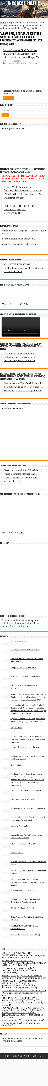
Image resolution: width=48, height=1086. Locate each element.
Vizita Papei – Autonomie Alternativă (25, 676)
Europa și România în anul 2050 (23, 667)
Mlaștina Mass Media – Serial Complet (25, 844)
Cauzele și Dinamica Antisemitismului (25, 650)
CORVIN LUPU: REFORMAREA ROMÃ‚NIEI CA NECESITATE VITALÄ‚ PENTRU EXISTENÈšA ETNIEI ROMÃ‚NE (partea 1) (24, 1001)
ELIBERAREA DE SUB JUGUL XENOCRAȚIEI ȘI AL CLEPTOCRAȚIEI (19, 209)
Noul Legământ (16, 765)
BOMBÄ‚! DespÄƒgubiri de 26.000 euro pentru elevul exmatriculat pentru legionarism (24, 976)
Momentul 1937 (16, 853)
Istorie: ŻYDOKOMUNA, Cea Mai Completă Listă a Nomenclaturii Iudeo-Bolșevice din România (28, 882)
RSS (3, 949)
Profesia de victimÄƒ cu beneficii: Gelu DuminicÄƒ (21, 1024)
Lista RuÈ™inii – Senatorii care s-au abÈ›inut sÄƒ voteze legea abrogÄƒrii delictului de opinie (24, 992)
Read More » (8, 98)
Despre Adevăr (16, 727)
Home (3, 22)
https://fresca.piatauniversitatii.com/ (19, 244)
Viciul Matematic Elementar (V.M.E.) (25, 935)
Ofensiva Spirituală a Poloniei (22, 908)
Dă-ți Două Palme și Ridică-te (22, 799)
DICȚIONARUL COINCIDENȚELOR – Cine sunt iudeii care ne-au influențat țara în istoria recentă (27, 739)
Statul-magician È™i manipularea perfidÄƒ (23, 1020)
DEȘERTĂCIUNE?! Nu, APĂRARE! (25, 747)
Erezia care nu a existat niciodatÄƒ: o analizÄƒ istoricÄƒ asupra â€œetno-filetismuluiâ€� (20, 970)
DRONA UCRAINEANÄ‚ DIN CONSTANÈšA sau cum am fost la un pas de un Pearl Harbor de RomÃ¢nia (24, 955)
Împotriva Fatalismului (19, 826)
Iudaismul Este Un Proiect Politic (23, 890)
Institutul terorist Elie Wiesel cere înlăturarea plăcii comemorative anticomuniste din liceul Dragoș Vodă (22, 53)
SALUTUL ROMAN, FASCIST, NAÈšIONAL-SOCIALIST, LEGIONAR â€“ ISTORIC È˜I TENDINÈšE (24, 962)
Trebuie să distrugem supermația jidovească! (27, 790)
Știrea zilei (29, 63)
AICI (21, 532)
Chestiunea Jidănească (14, 63)
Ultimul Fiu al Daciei (18, 641)
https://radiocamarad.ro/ (13, 408)
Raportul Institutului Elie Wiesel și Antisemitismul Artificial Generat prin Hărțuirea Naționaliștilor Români (22, 357)
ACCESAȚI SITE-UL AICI (15, 304)
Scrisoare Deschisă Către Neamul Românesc (27, 808)
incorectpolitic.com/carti (13, 128)
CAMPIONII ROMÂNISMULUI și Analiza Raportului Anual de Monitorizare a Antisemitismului (23, 268)
